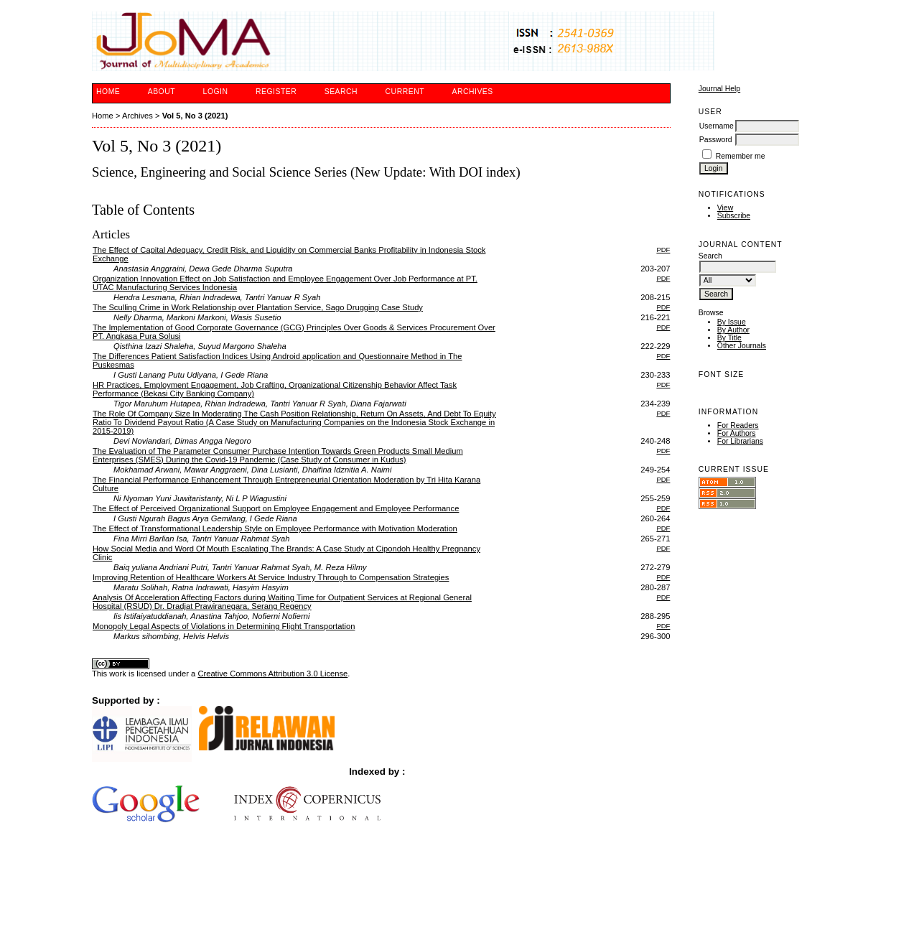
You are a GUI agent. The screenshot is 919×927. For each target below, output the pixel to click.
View (725, 208)
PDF (663, 249)
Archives (472, 92)
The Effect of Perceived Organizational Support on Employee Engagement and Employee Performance (276, 508)
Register (276, 92)
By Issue (731, 322)
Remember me (740, 156)
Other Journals (741, 346)
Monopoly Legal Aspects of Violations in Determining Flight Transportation (224, 626)
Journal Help (719, 89)
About (161, 92)
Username (716, 126)
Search (341, 92)
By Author (733, 330)
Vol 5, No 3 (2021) (195, 115)
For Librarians (740, 441)
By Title (729, 338)
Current (405, 92)
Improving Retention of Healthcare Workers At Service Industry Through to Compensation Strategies (271, 577)
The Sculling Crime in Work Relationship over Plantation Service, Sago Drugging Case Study (258, 307)
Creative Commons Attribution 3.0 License (272, 673)
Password (715, 140)
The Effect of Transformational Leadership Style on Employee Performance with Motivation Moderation (275, 528)
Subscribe (733, 216)
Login (215, 92)
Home (108, 92)
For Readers (738, 425)
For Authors (736, 433)
